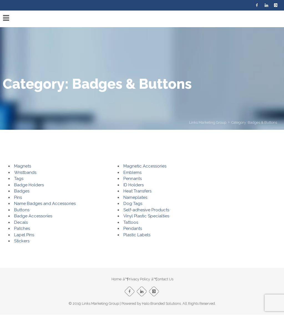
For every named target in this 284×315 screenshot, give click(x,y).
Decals (21, 222)
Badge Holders (29, 184)
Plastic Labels (136, 234)
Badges (21, 191)
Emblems (132, 172)
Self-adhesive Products (146, 209)
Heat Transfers (137, 191)
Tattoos (130, 222)
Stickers (21, 240)
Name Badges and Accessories (45, 203)
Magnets (22, 166)
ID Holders (133, 184)
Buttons (21, 209)
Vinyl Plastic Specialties (146, 216)
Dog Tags (132, 203)
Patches (22, 228)
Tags (18, 178)
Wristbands (25, 172)
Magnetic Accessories (144, 166)
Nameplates (135, 197)
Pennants (132, 178)
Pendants (132, 228)
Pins (18, 197)
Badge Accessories (33, 216)
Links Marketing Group (207, 122)
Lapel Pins (24, 234)
